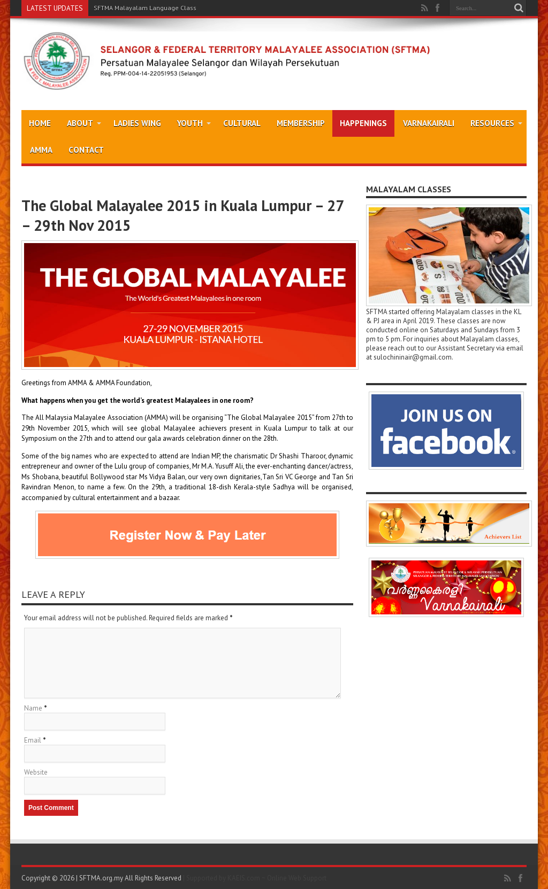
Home (40, 123)
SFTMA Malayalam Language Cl (140, 8)
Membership (301, 123)
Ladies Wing (137, 123)
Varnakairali (428, 123)
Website (36, 772)
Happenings (363, 123)
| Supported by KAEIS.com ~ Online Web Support (254, 878)
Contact (86, 150)
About (84, 123)
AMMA (41, 150)
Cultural (242, 123)
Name (33, 708)
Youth (194, 123)
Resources (496, 123)
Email (32, 740)
